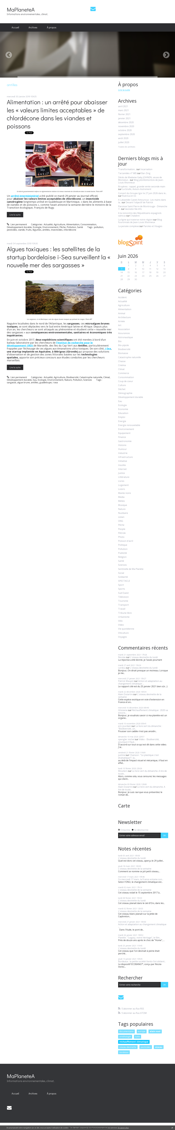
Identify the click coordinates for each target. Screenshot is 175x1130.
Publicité (122, 553)
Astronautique (125, 337)
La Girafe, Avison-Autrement (136, 189)
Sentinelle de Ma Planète (130, 569)
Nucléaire (123, 513)
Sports (121, 589)
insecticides (56, 229)
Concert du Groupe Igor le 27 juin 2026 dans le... (142, 193)
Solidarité (123, 577)
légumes (37, 229)
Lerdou (122, 667)
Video (121, 625)
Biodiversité (72, 377)
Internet (122, 469)
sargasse (11, 382)
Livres (121, 481)
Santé (80, 227)
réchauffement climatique (133, 1041)
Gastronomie (125, 441)
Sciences (87, 379)
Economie (123, 409)
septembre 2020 (126, 134)
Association (124, 329)
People (121, 529)
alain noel (155, 1031)
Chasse (122, 361)
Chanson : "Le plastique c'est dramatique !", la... (138, 756)
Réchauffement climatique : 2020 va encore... (143, 711)
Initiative (122, 461)
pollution (98, 227)
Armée (121, 321)
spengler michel (126, 739)
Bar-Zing (145, 173)
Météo (121, 501)
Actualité (48, 224)
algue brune (23, 382)
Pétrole (122, 533)
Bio (120, 341)
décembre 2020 (126, 122)
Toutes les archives (126, 147)
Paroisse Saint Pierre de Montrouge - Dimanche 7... (142, 207)
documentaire (126, 1031)
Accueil (15, 27)
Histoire (122, 445)
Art (119, 325)
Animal (121, 313)
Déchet (121, 389)
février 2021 (124, 114)
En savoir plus (123, 1128)
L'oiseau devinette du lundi (144, 657)
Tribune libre (125, 613)
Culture (122, 385)
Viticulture (123, 633)
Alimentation (72, 224)
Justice (121, 473)
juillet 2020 (123, 142)
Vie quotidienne (126, 629)
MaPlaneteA (21, 9)
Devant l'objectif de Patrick (139, 202)
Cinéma (122, 365)
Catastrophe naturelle (91, 377)
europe (141, 1031)
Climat (106, 377)
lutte (137, 1036)
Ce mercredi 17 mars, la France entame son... (140, 879)
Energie (122, 421)
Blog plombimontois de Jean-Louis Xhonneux (141, 181)
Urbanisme (123, 617)
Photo (121, 537)
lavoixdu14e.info (133, 208)
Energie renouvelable (129, 425)
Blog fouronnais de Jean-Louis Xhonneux (140, 221)
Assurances (124, 333)
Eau (35, 379)
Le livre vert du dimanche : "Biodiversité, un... (140, 727)
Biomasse (123, 353)
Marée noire (124, 493)
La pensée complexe (128, 226)
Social (121, 573)
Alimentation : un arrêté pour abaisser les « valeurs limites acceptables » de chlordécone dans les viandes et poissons (57, 114)
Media (121, 497)
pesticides (12, 229)
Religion (122, 557)
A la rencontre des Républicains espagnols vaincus (139, 214)
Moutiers (123, 770)
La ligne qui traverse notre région (135, 219)
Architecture (124, 317)
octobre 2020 (125, 130)
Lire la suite (15, 214)
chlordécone (70, 229)
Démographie (125, 393)
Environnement (50, 227)
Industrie (122, 453)
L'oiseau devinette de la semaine (139, 695)
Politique (122, 545)
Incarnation (146, 169)
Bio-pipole (123, 345)
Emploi (121, 417)
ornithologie (125, 1036)
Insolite (122, 465)
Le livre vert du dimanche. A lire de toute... (142, 772)
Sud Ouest (123, 593)
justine (121, 755)
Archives (33, 27)
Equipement (124, 433)
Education (123, 413)
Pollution (71, 227)
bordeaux (124, 1052)
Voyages (122, 637)
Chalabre (135, 215)
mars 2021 (123, 110)
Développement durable (19, 227)
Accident (122, 297)
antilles (46, 229)
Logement (123, 485)
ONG (120, 521)
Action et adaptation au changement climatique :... (140, 682)
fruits (28, 229)
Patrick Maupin (126, 681)
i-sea (55, 382)
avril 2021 (123, 106)
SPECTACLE (124, 581)
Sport (121, 585)
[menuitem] (15, 27)
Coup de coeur (125, 381)
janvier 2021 (124, 118)
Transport (123, 605)
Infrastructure (125, 457)
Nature (68, 379)
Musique (122, 505)
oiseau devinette (127, 1047)
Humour (122, 449)
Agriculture (59, 224)
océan (121, 517)
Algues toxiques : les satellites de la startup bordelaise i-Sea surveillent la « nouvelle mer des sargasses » (58, 257)
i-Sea (107, 348)
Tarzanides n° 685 (127, 173)
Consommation (88, 224)
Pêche (62, 227)
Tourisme (123, 601)
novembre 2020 (126, 126)
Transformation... (127, 169)
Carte (124, 806)
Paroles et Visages (152, 226)
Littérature (123, 477)
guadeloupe (45, 382)
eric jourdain (124, 726)
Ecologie (37, 227)
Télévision (123, 597)
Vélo (120, 621)
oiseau (158, 1047)
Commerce (123, 373)
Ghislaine (123, 710)
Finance (122, 437)
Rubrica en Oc (129, 195)
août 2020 (123, 138)
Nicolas (122, 657)
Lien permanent (17, 224)
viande (21, 229)
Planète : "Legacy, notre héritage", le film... (139, 937)
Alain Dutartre (125, 694)
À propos (51, 27)
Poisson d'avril (125, 541)
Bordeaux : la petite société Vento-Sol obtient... (142, 961)
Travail (121, 609)
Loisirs (121, 489)
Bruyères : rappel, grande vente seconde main (141, 186)
